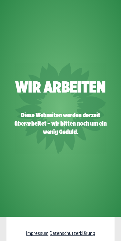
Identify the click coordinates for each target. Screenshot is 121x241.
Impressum (37, 233)
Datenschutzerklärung (72, 233)
